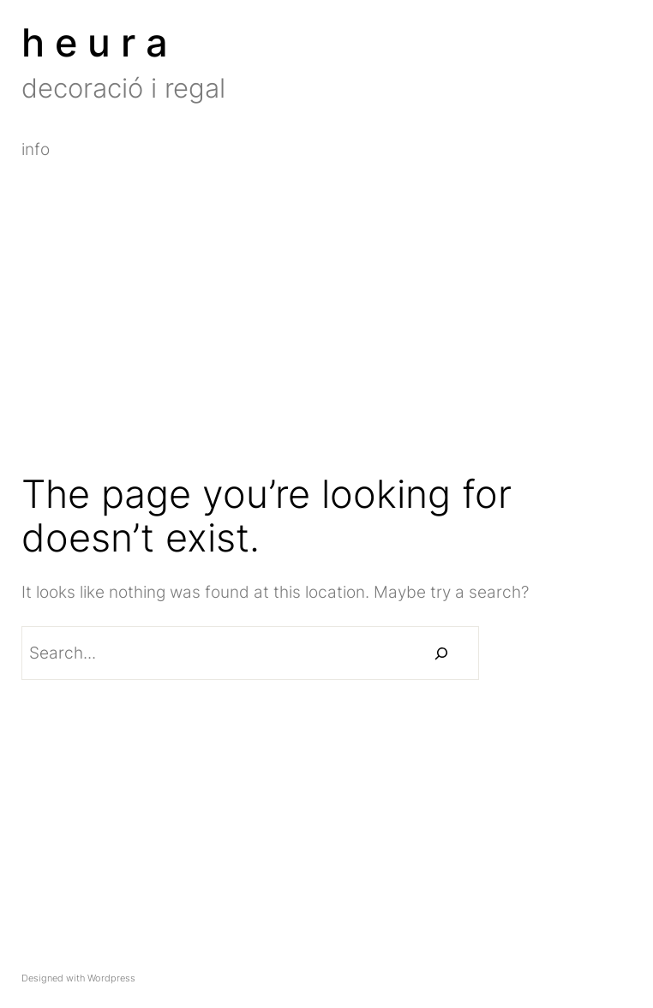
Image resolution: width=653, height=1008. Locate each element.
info (35, 149)
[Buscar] (441, 653)
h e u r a (94, 42)
